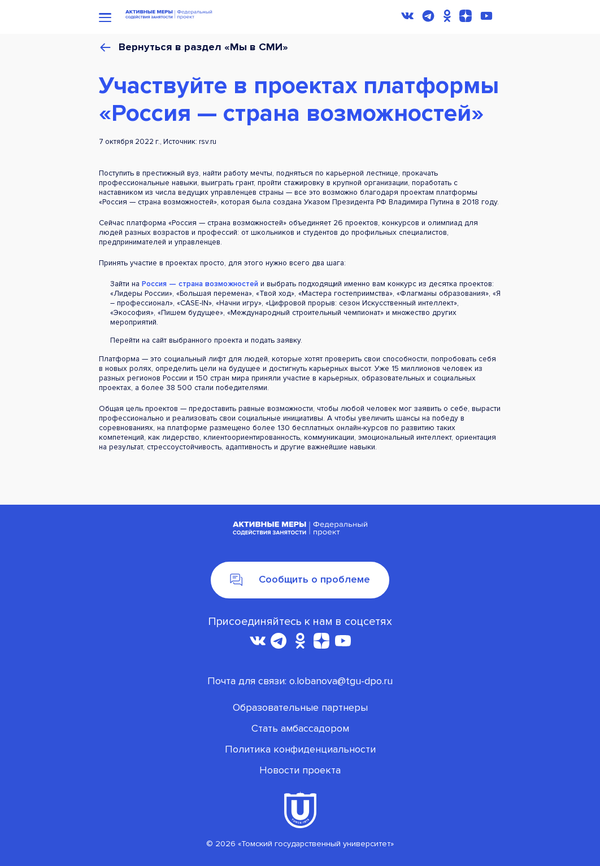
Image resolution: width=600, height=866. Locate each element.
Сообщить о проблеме (300, 579)
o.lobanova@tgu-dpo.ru (341, 681)
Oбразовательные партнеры (300, 707)
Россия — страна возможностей (200, 283)
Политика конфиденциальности (300, 749)
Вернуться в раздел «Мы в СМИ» (203, 47)
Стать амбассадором (300, 728)
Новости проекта (300, 770)
